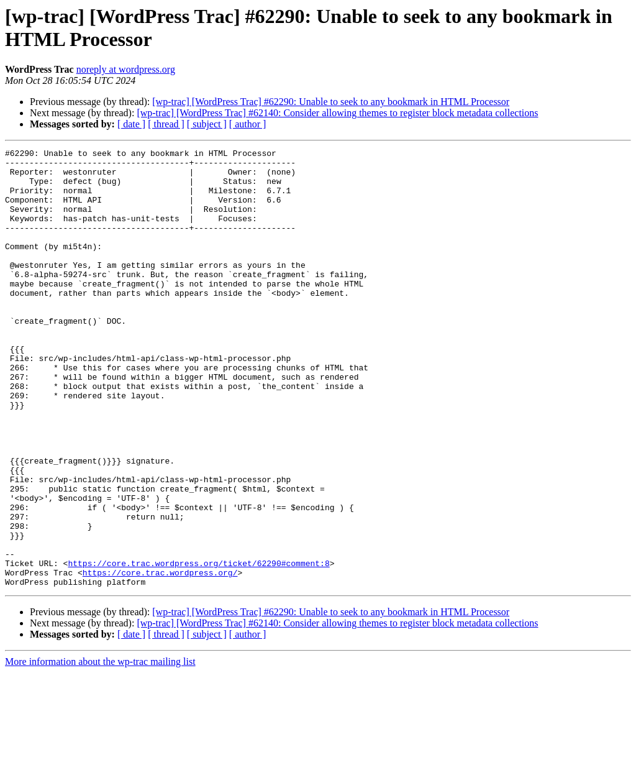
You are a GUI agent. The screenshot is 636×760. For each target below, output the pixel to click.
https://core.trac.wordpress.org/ (160, 658)
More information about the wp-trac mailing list (100, 749)
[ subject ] (207, 124)
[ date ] (131, 124)
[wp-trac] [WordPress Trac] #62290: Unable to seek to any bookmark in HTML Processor (330, 101)
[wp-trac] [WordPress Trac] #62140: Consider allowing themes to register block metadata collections (337, 113)
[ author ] (247, 124)
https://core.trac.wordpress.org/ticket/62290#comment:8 (198, 646)
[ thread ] (166, 124)
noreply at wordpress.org (125, 69)
